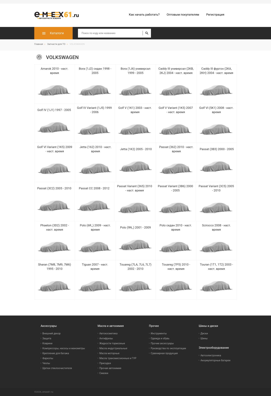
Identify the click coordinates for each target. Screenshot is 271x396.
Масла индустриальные (113, 348)
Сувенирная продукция (164, 353)
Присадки (105, 363)
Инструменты (159, 333)
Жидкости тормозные (112, 343)
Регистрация (215, 14)
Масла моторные (109, 353)
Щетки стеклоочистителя (57, 368)
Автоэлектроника (210, 355)
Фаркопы (47, 358)
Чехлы (46, 363)
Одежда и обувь (160, 338)
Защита (46, 338)
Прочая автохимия (110, 368)
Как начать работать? (144, 14)
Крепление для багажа (55, 353)
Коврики (47, 343)
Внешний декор (51, 333)
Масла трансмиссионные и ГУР (117, 358)
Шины (204, 338)
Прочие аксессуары (162, 343)
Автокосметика (108, 333)
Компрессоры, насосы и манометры (63, 348)
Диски (204, 333)
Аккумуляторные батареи (215, 360)
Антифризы (106, 338)
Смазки (103, 373)
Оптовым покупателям (183, 14)
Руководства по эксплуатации (168, 348)
